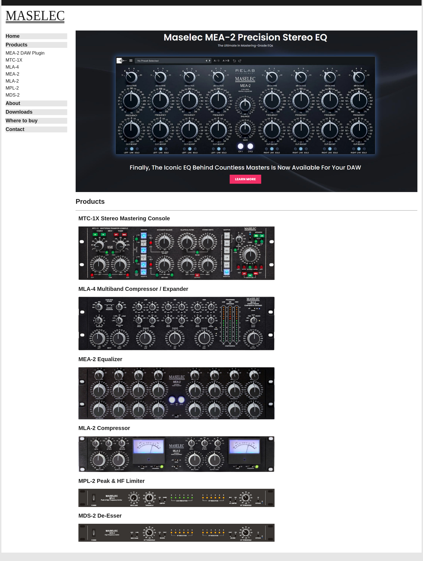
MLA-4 (12, 67)
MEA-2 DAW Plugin (25, 53)
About (13, 103)
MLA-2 (12, 81)
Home (13, 36)
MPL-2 (12, 88)
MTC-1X (14, 60)
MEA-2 (12, 74)
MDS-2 (13, 95)
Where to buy (22, 120)
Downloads (19, 112)
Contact (15, 129)
